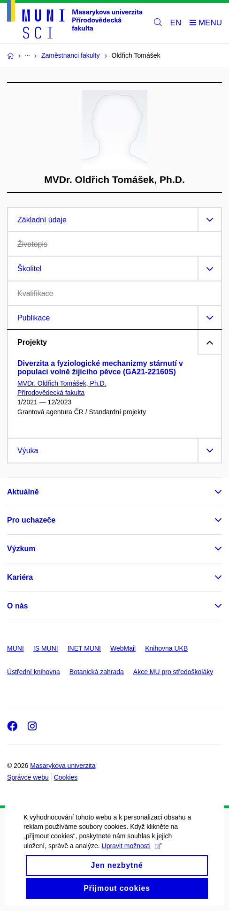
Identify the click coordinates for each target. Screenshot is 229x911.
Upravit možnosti (131, 857)
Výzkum (21, 549)
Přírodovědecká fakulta (50, 392)
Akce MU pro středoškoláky (173, 672)
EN (176, 22)
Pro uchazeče (31, 520)
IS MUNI (45, 648)
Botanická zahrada (96, 672)
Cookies (66, 777)
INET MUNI (84, 648)
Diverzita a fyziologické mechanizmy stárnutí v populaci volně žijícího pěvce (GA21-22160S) (100, 367)
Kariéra (20, 577)
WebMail (123, 648)
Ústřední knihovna (33, 672)
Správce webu (28, 777)
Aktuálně (23, 492)
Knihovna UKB (166, 648)
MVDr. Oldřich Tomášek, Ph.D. (62, 383)
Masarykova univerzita (62, 765)
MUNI (15, 648)
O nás (17, 606)
